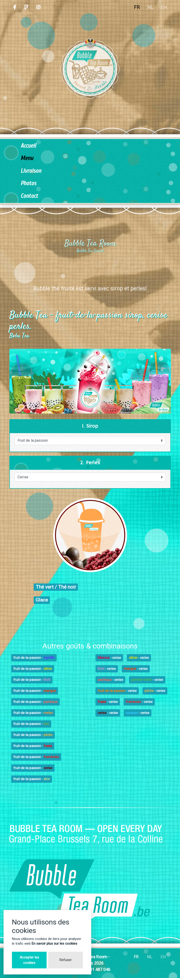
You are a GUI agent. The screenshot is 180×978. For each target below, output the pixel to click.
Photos (28, 183)
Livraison (31, 171)
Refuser (65, 960)
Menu (27, 158)
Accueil (28, 145)
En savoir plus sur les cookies (54, 943)
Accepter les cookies (29, 960)
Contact (29, 196)
